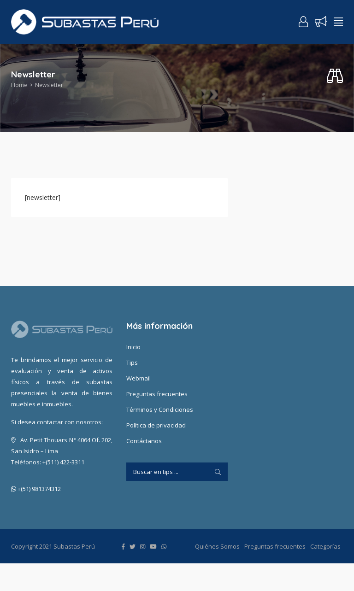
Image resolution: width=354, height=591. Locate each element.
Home (19, 85)
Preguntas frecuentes (157, 394)
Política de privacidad (156, 425)
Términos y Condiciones (159, 409)
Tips (132, 362)
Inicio (133, 347)
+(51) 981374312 (36, 489)
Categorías (325, 546)
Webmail (138, 378)
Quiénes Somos (217, 546)
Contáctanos (144, 441)
